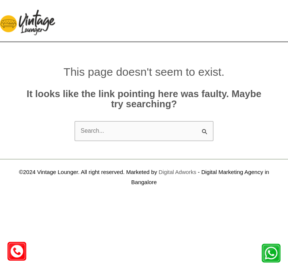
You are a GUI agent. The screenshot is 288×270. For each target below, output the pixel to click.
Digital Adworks (177, 163)
